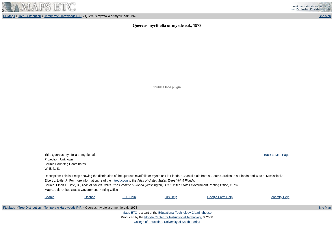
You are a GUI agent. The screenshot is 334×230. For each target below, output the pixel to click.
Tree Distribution (30, 16)
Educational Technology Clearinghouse (185, 212)
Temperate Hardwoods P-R (63, 16)
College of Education (148, 222)
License (89, 197)
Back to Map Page (276, 154)
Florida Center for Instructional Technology (173, 217)
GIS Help (171, 197)
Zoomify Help (280, 197)
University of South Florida (182, 222)
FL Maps (9, 16)
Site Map (325, 16)
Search (49, 197)
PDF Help (129, 197)
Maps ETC (129, 212)
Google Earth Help (220, 197)
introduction (120, 180)
